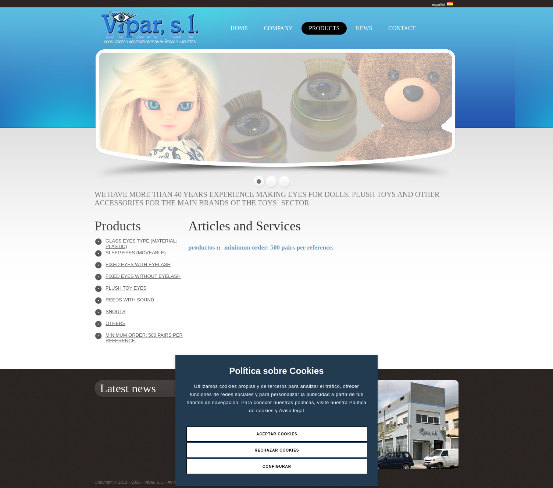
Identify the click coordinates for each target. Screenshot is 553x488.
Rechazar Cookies (276, 450)
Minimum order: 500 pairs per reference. (144, 337)
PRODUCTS (324, 28)
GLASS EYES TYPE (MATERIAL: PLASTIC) (141, 242)
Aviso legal (291, 410)
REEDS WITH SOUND (130, 300)
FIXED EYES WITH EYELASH (138, 264)
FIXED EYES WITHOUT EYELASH (143, 276)
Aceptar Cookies (276, 434)
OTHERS (115, 323)
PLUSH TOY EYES (126, 288)
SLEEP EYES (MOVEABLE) (136, 252)
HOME (239, 28)
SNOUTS (115, 311)
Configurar (277, 466)
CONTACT (401, 28)
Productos (201, 247)
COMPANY (278, 28)
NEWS (364, 28)
